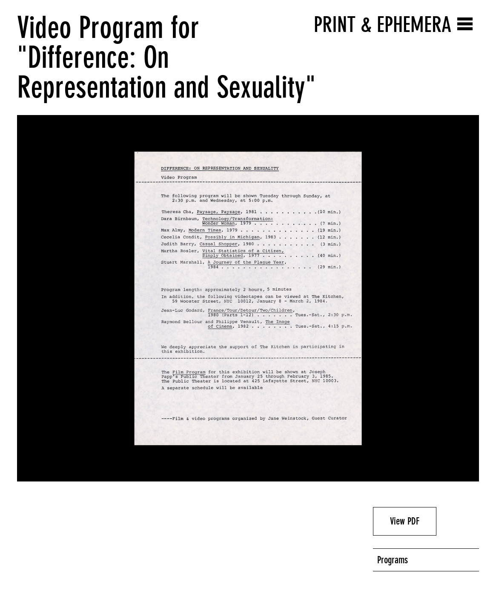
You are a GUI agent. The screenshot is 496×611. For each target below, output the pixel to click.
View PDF (404, 521)
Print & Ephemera (382, 24)
